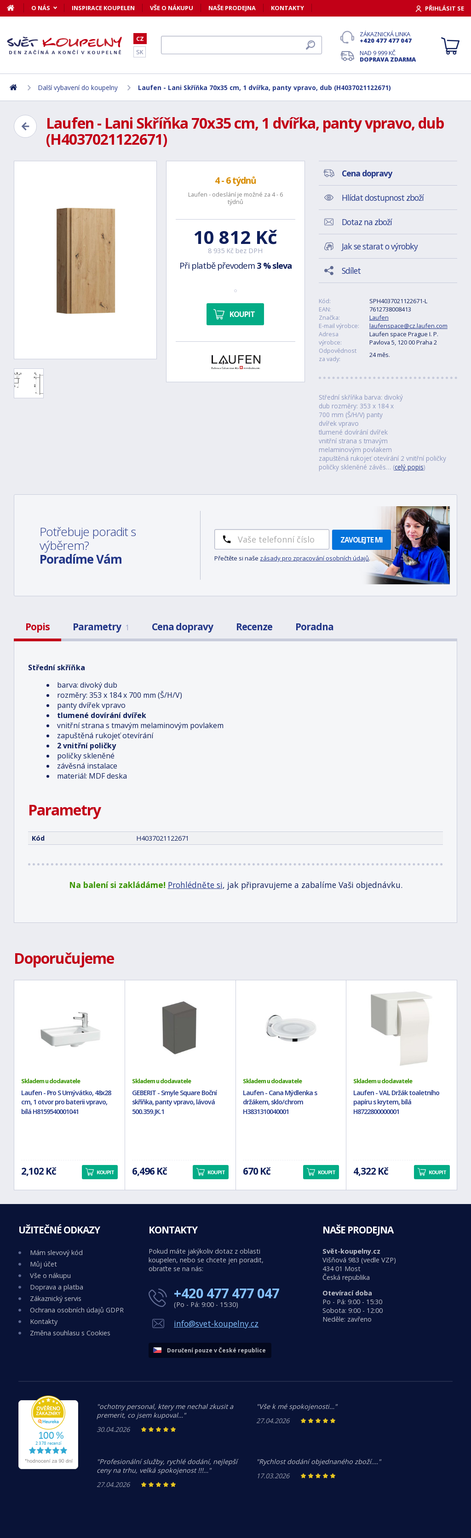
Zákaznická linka (388, 37)
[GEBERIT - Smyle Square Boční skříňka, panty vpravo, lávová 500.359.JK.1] (180, 1028)
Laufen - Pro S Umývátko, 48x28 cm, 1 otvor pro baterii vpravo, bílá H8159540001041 (66, 1102)
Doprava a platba (56, 1287)
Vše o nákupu (171, 8)
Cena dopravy (182, 626)
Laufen (379, 317)
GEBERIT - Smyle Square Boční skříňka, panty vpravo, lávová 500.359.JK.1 (174, 1102)
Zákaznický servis (55, 1298)
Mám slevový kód (56, 1252)
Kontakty (287, 8)
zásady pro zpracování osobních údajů (314, 558)
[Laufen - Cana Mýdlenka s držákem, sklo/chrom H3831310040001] (291, 1028)
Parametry (101, 626)
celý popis (409, 467)
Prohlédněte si (195, 884)
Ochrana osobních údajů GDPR (77, 1310)
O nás (40, 8)
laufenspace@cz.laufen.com (408, 326)
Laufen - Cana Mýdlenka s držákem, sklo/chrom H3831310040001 (280, 1102)
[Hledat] (241, 45)
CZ (140, 38)
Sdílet (351, 270)
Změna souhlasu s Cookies (70, 1333)
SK (139, 52)
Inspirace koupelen (103, 8)
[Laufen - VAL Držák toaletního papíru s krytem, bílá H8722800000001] (401, 1028)
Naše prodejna (232, 8)
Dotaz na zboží (367, 221)
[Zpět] (25, 126)
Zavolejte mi (361, 539)
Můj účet (43, 1264)
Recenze (254, 626)
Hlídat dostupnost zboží (383, 197)
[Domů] (15, 7)
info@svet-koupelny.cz (216, 1323)
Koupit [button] (105, 1172)
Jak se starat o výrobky (380, 246)
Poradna (314, 626)
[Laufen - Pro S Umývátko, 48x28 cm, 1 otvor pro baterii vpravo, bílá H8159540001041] (69, 1028)
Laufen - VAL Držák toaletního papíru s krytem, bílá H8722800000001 (396, 1102)
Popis (37, 626)
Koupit (242, 314)
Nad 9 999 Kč (388, 56)
